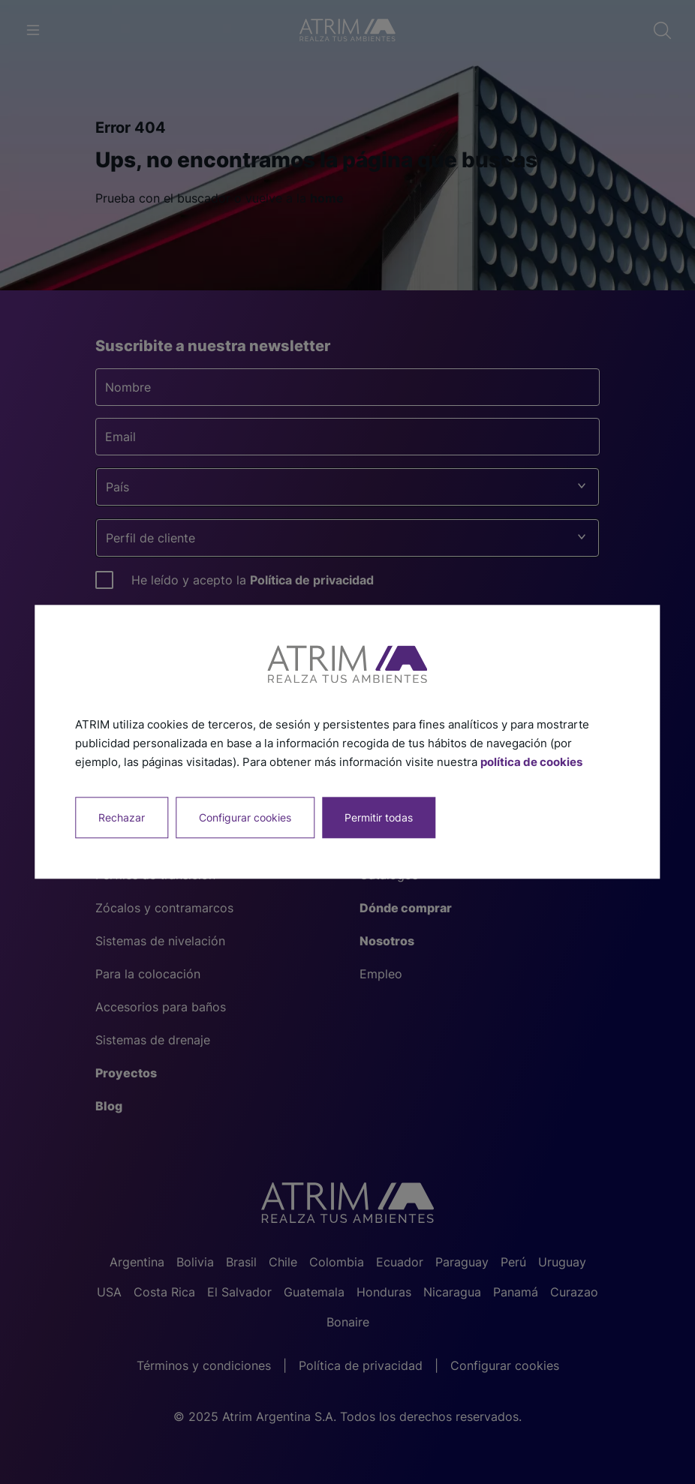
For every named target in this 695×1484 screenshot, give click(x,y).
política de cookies (531, 762)
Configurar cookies (245, 818)
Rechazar (121, 818)
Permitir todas (378, 818)
